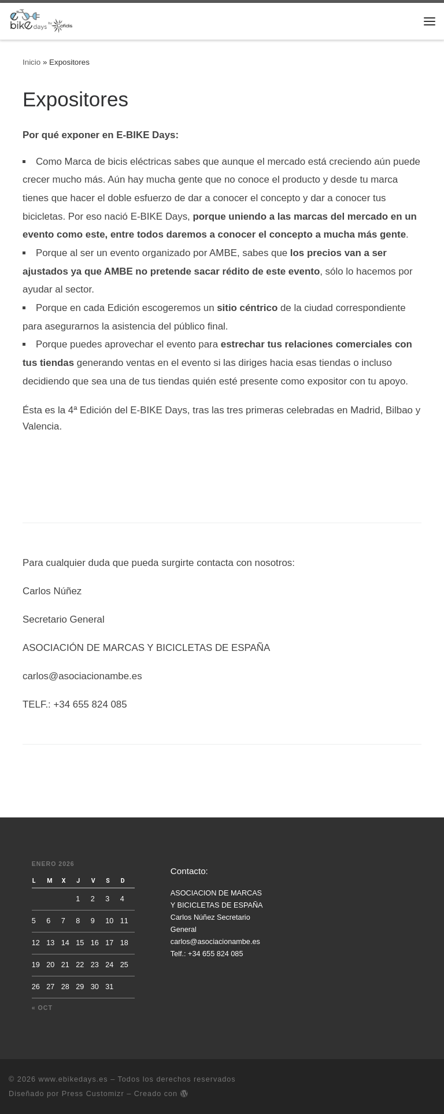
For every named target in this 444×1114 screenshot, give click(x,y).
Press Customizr (93, 1094)
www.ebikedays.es (73, 1079)
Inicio (31, 62)
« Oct (42, 1007)
